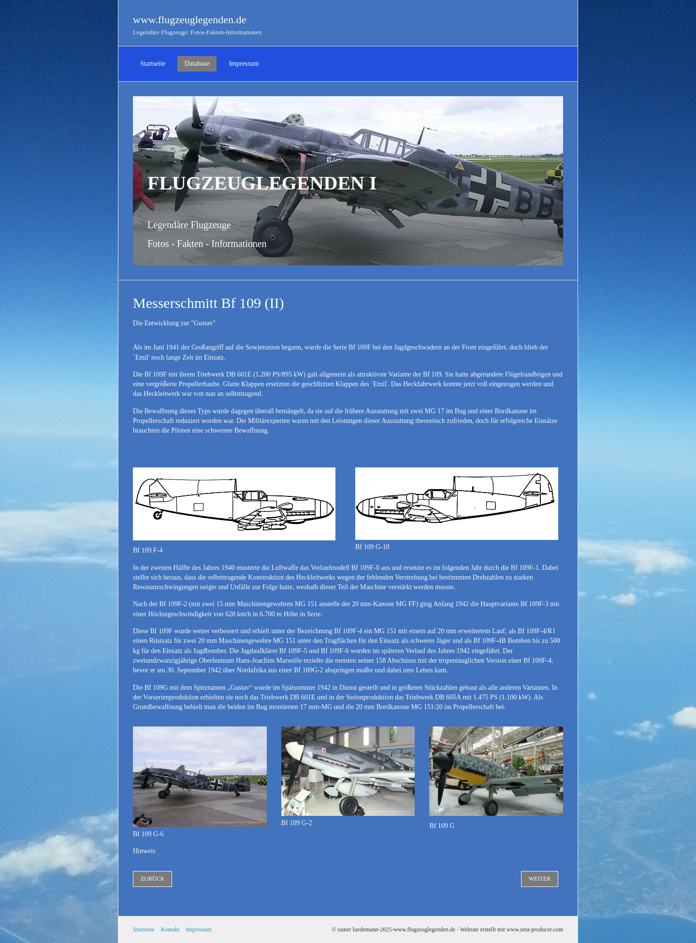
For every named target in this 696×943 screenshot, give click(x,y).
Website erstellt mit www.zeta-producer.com (511, 929)
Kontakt (170, 929)
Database (197, 63)
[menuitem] (153, 64)
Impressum (244, 63)
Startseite (152, 63)
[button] (152, 879)
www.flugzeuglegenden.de (189, 20)
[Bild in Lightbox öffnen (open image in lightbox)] (456, 503)
